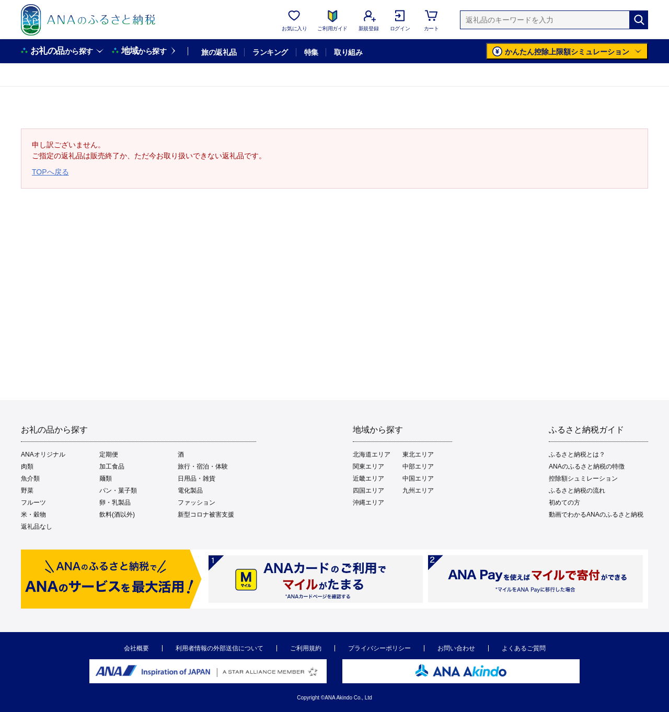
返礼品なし (36, 526)
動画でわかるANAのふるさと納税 (596, 514)
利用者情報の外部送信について (219, 648)
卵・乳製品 (115, 502)
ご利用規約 (305, 648)
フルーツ (33, 502)
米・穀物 (33, 514)
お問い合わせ (456, 648)
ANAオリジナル (43, 454)
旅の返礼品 (218, 52)
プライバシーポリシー (379, 648)
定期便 (108, 454)
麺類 (105, 478)
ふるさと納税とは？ (577, 454)
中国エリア (418, 478)
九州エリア (418, 490)
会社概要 (136, 648)
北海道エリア (371, 454)
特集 (311, 52)
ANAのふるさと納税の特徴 (587, 466)
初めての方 (564, 502)
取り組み (348, 52)
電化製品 (190, 490)
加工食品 (111, 466)
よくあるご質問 (524, 648)
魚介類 (30, 478)
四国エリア (368, 490)
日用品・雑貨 (196, 478)
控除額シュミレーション (583, 478)
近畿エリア (368, 478)
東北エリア (418, 454)
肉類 (27, 466)
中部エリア (418, 466)
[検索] (638, 19)
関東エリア (368, 466)
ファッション (196, 502)
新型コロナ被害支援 (206, 514)
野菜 (27, 490)
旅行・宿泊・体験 (203, 466)
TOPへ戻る (50, 172)
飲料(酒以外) (117, 514)
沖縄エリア (368, 502)
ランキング (269, 52)
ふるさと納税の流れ (577, 490)
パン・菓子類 (118, 490)
